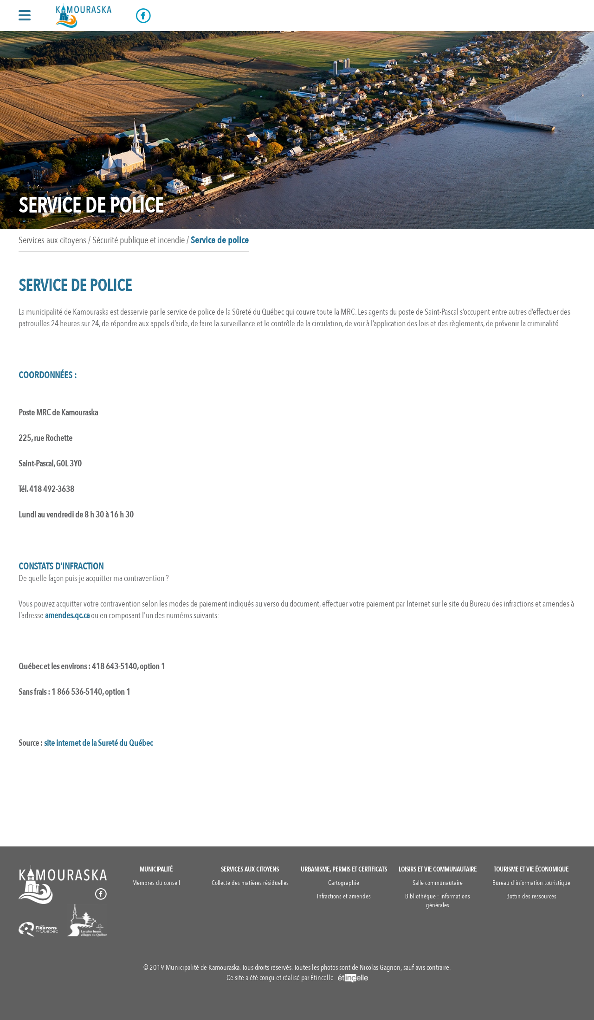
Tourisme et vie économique (531, 869)
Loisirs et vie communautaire (438, 869)
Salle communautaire (438, 882)
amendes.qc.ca (67, 615)
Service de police (220, 240)
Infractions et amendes (344, 896)
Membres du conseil (156, 882)
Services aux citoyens (250, 869)
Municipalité (156, 869)
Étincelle (339, 978)
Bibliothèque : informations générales (437, 901)
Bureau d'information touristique (531, 882)
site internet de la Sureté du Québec (98, 743)
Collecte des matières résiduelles (250, 882)
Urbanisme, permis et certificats (344, 869)
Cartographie (343, 882)
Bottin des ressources (531, 896)
